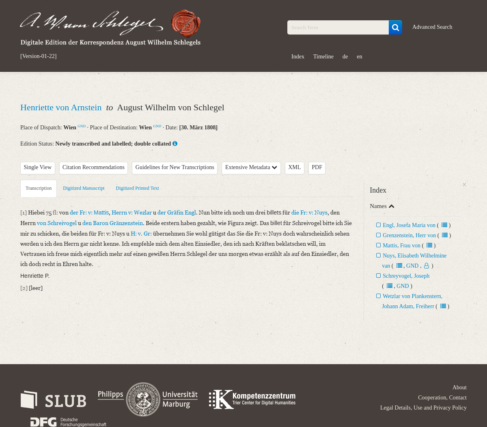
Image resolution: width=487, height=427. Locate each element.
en (359, 57)
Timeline (323, 57)
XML (294, 167)
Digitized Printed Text (137, 188)
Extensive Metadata (251, 167)
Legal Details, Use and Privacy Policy (423, 408)
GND (82, 126)
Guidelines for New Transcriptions (175, 167)
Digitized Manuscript (83, 188)
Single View (38, 167)
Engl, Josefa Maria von (409, 225)
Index (297, 57)
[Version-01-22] (38, 56)
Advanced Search (432, 27)
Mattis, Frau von (401, 245)
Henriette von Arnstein (62, 107)
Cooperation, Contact (442, 398)
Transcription (39, 188)
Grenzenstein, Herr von (409, 235)
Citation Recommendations (93, 167)
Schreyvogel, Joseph (406, 276)
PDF (317, 167)
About (460, 387)
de (345, 57)
